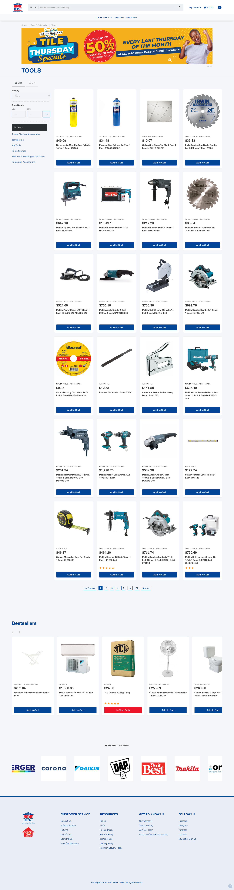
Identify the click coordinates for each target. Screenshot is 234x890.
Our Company (145, 821)
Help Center (66, 834)
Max (29, 109)
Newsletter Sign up (187, 839)
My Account (195, 7)
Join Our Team (146, 830)
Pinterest (182, 830)
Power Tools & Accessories (26, 134)
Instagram (183, 825)
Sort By (15, 90)
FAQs (102, 825)
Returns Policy (106, 834)
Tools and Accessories (23, 161)
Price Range (18, 105)
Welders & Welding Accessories (28, 156)
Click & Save (131, 17)
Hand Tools (18, 139)
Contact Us (66, 821)
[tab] (18, 83)
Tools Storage (19, 150)
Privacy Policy (106, 830)
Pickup (103, 821)
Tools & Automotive (39, 25)
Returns (64, 830)
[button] (208, 66)
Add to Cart (73, 162)
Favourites (119, 17)
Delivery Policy (106, 843)
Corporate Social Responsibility (153, 834)
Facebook (182, 821)
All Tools (18, 127)
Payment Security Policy (111, 848)
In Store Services (68, 825)
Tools (53, 25)
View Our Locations (70, 843)
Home (24, 25)
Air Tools (16, 145)
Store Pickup (67, 839)
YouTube (182, 834)
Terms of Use (106, 839)
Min (13, 109)
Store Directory (146, 825)
